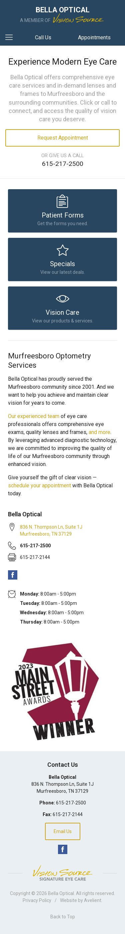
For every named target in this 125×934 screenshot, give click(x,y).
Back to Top (62, 916)
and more (99, 432)
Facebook (12, 575)
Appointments (94, 37)
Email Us (63, 831)
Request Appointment (62, 138)
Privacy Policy (37, 900)
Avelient (92, 900)
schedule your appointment (39, 485)
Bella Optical (61, 893)
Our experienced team (33, 416)
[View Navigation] (11, 37)
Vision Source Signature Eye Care (63, 873)
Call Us (43, 37)
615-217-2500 (62, 164)
